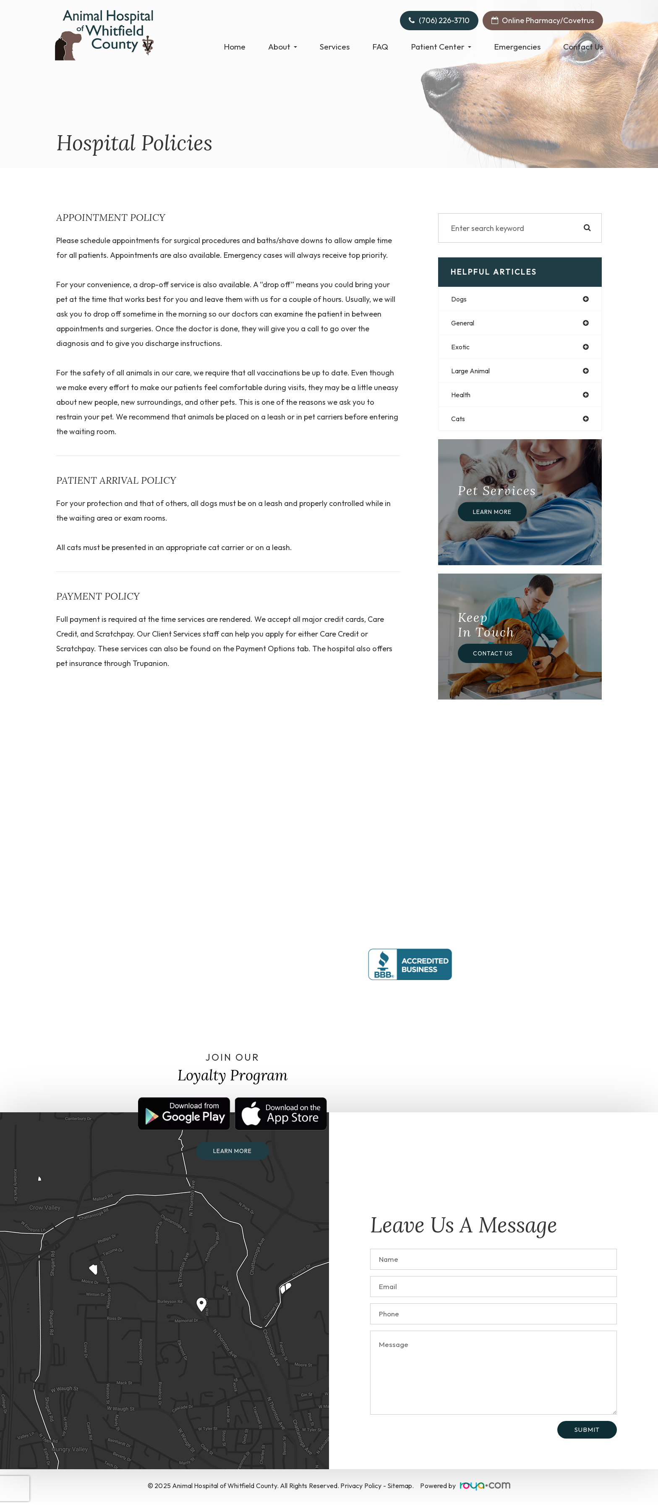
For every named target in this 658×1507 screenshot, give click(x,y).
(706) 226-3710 (444, 20)
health (462, 398)
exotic (461, 349)
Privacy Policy (360, 1490)
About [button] (282, 47)
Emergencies (517, 47)
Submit (587, 1435)
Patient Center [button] (441, 47)
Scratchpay (114, 634)
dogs (460, 299)
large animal (473, 373)
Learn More (495, 516)
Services (335, 47)
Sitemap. (400, 1490)
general (464, 324)
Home (234, 47)
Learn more (233, 1156)
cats (459, 423)
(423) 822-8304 (545, 945)
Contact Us (583, 47)
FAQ (380, 47)
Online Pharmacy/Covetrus (548, 20)
